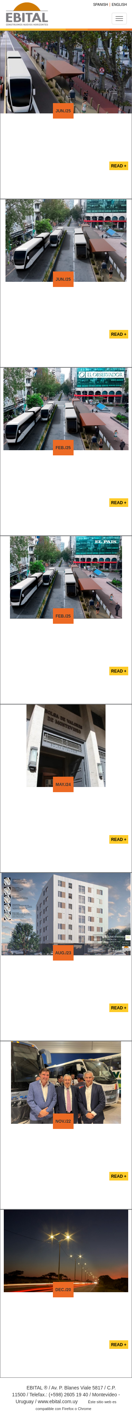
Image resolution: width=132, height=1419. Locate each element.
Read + (118, 166)
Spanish (100, 5)
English (119, 5)
